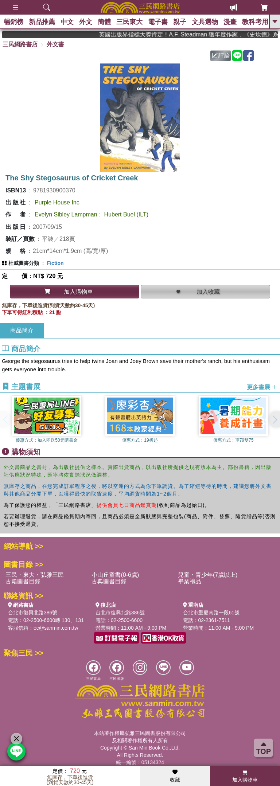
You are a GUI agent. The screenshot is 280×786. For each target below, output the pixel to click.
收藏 (175, 776)
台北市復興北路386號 (32, 612)
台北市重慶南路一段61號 (211, 612)
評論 (221, 55)
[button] (274, 419)
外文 (85, 22)
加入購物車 (245, 776)
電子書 (158, 22)
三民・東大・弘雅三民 (34, 575)
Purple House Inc (57, 202)
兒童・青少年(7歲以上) (208, 575)
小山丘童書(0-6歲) (115, 575)
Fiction (55, 263)
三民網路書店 (20, 44)
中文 (67, 22)
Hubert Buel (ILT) (126, 214)
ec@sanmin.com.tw (56, 628)
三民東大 (129, 22)
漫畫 (230, 22)
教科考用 (255, 22)
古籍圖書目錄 (22, 581)
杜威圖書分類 (23, 263)
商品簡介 (22, 330)
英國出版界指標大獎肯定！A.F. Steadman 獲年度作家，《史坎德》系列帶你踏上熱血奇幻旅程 (194, 34)
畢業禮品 (189, 581)
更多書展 (262, 387)
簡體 (104, 22)
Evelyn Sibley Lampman (66, 214)
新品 (42, 22)
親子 (179, 22)
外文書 (55, 44)
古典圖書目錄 (109, 581)
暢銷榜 (13, 22)
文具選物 (205, 22)
